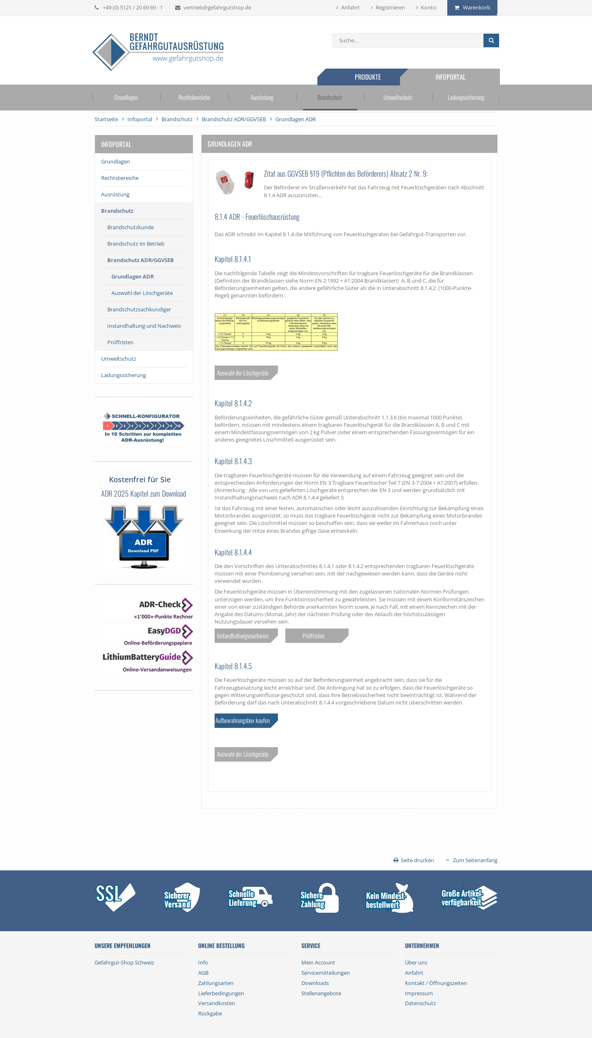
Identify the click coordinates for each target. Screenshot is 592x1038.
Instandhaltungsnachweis (242, 635)
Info (203, 962)
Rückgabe (210, 1013)
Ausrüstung (262, 98)
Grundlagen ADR (132, 276)
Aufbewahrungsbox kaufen (242, 720)
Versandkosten (216, 1003)
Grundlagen (128, 98)
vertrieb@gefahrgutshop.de (217, 7)
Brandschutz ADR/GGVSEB (140, 260)
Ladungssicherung (464, 98)
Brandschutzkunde (130, 227)
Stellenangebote (321, 993)
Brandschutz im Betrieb (135, 243)
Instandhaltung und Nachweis (144, 325)
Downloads (315, 983)
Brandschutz (329, 98)
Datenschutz (420, 1003)
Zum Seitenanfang (475, 860)
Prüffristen (120, 342)
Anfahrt (350, 7)
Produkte (369, 77)
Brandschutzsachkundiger (139, 309)
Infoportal (452, 77)
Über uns (416, 962)
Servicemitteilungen (325, 972)
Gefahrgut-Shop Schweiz (124, 962)
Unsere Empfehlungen (122, 945)
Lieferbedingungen (221, 993)
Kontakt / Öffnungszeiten (436, 983)
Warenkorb (476, 7)
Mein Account (318, 962)
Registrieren (390, 7)
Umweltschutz (396, 98)
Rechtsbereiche (195, 98)
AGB (203, 972)
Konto (428, 7)
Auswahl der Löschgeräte (142, 293)
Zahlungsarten (216, 983)
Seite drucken (417, 860)
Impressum (419, 993)
